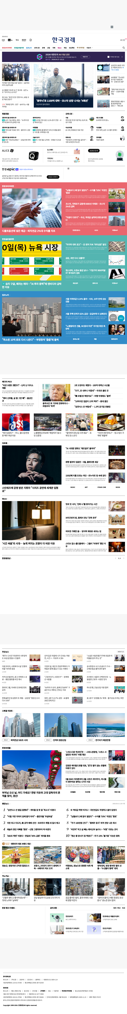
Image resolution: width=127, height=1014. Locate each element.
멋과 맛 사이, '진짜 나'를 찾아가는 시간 (81, 504)
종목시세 (95, 283)
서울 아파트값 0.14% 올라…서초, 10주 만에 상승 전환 (86, 300)
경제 (43, 48)
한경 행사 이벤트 (8, 908)
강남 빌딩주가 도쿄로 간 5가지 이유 (47, 899)
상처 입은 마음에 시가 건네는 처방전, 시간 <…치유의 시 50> (57, 656)
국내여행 (87, 792)
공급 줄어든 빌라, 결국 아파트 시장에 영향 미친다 (79, 899)
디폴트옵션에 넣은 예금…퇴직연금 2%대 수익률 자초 (28, 230)
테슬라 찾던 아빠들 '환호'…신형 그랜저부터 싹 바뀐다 (29, 829)
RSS (49, 991)
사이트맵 (34, 991)
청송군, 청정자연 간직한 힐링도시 (15, 865)
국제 (53, 48)
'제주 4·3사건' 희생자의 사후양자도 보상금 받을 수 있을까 (14, 656)
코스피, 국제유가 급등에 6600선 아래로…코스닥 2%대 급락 (85, 205)
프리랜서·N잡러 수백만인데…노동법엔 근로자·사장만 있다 (99, 678)
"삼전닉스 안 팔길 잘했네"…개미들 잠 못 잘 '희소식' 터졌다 (31, 809)
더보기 (89, 48)
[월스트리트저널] (17, 40)
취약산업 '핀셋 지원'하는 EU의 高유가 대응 (76, 121)
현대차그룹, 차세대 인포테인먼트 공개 (14, 688)
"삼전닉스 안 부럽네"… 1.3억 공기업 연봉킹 (92, 406)
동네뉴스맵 (76, 339)
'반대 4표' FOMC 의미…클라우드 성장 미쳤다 (16, 131)
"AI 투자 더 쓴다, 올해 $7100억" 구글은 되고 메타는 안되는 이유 (57, 688)
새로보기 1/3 (121, 652)
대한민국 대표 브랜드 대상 (21, 843)
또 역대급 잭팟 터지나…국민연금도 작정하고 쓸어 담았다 (93, 809)
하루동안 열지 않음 (114, 57)
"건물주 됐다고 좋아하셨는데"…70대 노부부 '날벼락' (15, 899)
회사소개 (5, 980)
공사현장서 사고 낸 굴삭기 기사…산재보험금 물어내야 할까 (99, 667)
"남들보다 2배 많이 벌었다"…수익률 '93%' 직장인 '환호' (86, 191)
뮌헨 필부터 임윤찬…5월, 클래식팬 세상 (82, 461)
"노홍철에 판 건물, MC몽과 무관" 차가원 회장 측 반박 (85, 327)
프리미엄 (81, 48)
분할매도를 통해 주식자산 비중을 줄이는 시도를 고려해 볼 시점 (47, 131)
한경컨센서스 (76, 230)
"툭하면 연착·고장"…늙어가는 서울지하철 (15, 105)
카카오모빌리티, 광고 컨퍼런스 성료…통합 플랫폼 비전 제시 (14, 678)
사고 (123, 908)
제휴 (12, 991)
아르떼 (4, 443)
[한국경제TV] (10, 40)
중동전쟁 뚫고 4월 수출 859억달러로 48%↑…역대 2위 (118, 103)
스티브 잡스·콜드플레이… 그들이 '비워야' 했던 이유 (86, 545)
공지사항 (53, 908)
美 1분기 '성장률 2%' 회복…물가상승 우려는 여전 (105, 698)
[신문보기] (3, 40)
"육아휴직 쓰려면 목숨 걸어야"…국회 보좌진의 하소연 (76, 141)
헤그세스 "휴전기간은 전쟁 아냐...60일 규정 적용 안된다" (15, 98)
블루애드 (38, 980)
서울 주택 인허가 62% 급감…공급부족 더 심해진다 (86, 313)
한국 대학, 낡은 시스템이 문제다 (106, 130)
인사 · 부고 (116, 908)
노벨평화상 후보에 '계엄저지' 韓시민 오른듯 (47, 434)
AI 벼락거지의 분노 (102, 120)
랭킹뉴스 (5, 803)
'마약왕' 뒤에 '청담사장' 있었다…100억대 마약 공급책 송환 (15, 84)
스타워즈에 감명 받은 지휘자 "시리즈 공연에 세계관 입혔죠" (30, 489)
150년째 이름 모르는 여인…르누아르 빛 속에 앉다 (86, 475)
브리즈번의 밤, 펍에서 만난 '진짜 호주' (81, 517)
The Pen (5, 876)
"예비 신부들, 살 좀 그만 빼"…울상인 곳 (17, 399)
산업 (48, 48)
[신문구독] (30, 40)
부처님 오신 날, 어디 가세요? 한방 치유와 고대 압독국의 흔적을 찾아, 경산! (31, 794)
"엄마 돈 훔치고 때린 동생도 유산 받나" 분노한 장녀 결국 (110, 899)
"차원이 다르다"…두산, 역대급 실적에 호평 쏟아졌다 (86, 218)
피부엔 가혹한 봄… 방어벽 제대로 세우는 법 (83, 531)
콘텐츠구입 (18, 991)
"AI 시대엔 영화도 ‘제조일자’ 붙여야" (81, 448)
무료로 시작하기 (53, 177)
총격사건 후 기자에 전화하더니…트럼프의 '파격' (56, 405)
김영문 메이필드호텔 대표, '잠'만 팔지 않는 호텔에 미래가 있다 (86, 767)
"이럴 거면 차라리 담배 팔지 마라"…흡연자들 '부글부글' (30, 816)
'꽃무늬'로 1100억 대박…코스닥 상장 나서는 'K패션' (62, 100)
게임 (65, 48)
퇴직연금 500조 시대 (14, 740)
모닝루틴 (71, 48)
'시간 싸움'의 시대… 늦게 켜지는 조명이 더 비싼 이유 (28, 543)
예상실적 (75, 283)
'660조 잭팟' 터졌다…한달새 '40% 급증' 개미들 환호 (28, 835)
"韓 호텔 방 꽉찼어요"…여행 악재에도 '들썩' (92, 395)
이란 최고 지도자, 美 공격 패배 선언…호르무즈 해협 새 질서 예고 (33, 822)
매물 (95, 339)
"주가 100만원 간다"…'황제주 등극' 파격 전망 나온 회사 (93, 822)
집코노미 (29, 48)
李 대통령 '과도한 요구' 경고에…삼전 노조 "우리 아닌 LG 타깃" (15, 91)
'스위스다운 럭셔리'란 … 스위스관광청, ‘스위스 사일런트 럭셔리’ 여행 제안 (86, 753)
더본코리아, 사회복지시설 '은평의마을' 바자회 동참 (14, 667)
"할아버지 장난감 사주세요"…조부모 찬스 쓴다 (78, 434)
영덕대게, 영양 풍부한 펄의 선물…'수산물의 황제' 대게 (109, 867)
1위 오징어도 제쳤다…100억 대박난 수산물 (91, 385)
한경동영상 (6, 558)
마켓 (115, 230)
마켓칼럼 (35, 127)
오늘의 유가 (36, 137)
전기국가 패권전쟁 (98, 740)
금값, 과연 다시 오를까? (75, 258)
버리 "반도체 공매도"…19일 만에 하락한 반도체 (16, 141)
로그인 (122, 40)
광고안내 (29, 980)
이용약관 (56, 991)
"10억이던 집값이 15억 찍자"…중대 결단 (91, 401)
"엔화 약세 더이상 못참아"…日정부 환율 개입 (118, 91)
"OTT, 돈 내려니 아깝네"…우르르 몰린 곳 (91, 390)
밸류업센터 (114, 339)
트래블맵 (72, 792)
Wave (59, 48)
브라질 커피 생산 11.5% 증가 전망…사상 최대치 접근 (47, 121)
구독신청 (13, 980)
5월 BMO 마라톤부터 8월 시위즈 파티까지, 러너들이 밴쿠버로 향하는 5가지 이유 (86, 780)
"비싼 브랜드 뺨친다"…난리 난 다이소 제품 (17, 386)
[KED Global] (24, 40)
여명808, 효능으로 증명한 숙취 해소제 (79, 867)
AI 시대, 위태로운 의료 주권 (74, 130)
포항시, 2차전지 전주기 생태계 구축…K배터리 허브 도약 (47, 867)
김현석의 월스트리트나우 (9, 118)
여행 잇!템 (117, 792)
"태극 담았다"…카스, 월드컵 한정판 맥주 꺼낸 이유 (15, 434)
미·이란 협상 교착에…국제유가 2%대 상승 (47, 141)
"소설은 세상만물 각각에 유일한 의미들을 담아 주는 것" (99, 656)
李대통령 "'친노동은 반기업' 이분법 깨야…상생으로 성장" (117, 79)
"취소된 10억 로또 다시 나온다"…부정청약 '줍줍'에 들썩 (30, 339)
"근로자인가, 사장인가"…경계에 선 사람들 (56, 678)
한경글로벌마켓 (19, 48)
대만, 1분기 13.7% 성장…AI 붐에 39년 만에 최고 (56, 699)
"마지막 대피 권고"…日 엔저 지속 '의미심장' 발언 (86, 244)
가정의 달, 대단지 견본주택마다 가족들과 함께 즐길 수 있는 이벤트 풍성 (57, 669)
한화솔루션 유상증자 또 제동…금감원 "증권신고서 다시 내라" (21, 699)
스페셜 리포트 (7, 710)
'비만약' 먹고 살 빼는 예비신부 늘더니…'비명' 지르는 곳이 (94, 829)
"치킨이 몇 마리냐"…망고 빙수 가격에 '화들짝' (110, 434)
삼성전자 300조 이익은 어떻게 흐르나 (118, 67)
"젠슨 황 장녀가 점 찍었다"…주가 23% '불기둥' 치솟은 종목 (95, 835)
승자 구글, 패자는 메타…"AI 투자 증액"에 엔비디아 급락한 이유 (15, 121)
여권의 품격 (100, 140)
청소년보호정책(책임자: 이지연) (84, 991)
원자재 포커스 (37, 118)
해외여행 (102, 792)
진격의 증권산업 (55, 740)
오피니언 (37, 48)
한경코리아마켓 (7, 48)
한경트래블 (6, 748)
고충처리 (21, 980)
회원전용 (5, 113)
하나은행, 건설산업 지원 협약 (97, 687)
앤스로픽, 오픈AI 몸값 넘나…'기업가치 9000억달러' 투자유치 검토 (85, 271)
